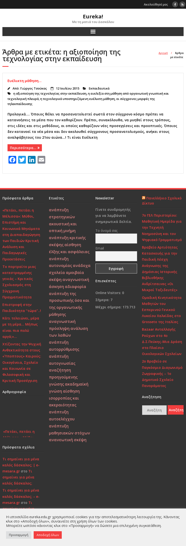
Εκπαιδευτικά (99, 88)
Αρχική (163, 53)
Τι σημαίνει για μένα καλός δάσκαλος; (18, 477)
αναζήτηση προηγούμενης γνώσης (63, 377)
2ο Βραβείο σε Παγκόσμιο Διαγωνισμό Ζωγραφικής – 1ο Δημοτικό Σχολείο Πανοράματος (162, 373)
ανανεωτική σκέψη (67, 439)
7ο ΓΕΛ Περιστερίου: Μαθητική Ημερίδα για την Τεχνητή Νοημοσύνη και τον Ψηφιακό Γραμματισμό (162, 227)
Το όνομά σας (106, 230)
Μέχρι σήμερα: (109, 307)
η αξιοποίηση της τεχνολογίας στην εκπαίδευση (49, 93)
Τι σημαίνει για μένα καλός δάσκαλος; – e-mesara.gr (20, 496)
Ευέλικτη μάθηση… (24, 80)
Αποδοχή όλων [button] (48, 535)
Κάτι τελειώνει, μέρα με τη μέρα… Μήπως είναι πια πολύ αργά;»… (20, 327)
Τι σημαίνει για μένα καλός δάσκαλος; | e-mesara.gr (20, 465)
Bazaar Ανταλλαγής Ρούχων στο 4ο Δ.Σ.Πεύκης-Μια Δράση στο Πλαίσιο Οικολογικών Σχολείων (162, 341)
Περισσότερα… (23, 147)
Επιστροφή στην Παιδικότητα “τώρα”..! (21, 307)
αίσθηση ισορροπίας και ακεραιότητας (64, 398)
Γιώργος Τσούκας (33, 88)
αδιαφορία (75, 286)
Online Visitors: (108, 292)
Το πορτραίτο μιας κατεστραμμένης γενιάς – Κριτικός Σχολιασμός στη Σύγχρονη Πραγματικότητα (19, 281)
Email (99, 248)
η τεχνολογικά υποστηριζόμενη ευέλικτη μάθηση (77, 99)
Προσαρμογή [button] (18, 535)
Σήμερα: (102, 299)
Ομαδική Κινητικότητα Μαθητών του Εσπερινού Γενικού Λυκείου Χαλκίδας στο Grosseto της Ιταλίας (162, 309)
